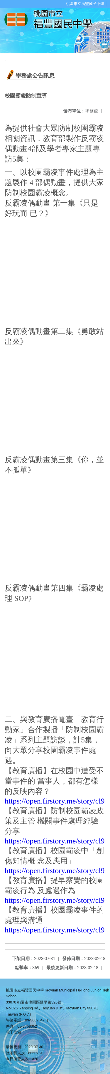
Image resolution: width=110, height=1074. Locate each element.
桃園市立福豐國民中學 (85, 3)
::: (6, 59)
